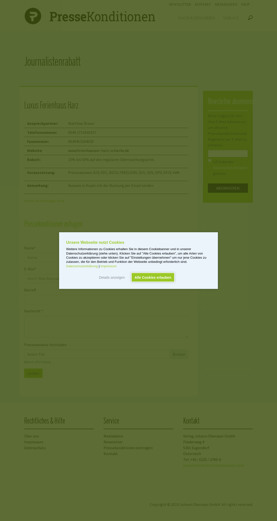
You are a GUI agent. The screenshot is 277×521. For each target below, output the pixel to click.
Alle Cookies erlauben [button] (153, 277)
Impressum (108, 266)
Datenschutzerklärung (82, 266)
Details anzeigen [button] (112, 277)
